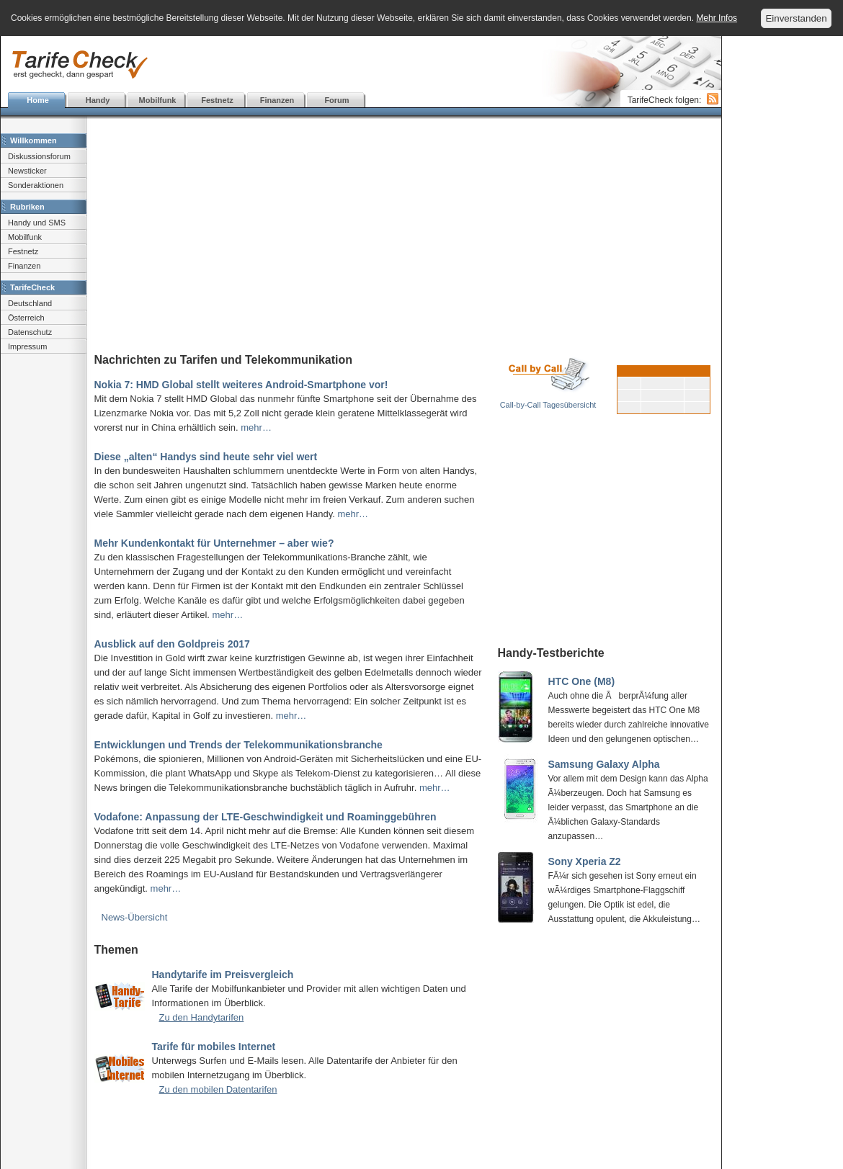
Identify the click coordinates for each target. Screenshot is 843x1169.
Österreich (26, 317)
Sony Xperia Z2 (584, 861)
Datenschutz (30, 332)
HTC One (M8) (581, 681)
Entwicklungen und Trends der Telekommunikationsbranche (238, 745)
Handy (98, 100)
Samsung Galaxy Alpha (604, 764)
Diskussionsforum (39, 156)
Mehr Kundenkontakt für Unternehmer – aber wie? (214, 543)
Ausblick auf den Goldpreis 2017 (172, 644)
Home (38, 100)
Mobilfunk (158, 100)
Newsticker (27, 170)
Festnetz (217, 100)
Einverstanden (795, 18)
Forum (336, 100)
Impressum (27, 346)
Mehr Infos (716, 18)
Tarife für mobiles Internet (214, 1046)
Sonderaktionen (35, 185)
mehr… (256, 427)
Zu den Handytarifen (201, 1017)
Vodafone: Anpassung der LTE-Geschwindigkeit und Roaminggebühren (265, 817)
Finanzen (277, 100)
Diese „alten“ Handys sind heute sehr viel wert (206, 456)
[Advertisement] (361, 64)
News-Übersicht (135, 917)
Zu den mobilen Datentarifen (218, 1089)
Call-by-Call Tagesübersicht (548, 404)
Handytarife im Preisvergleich (223, 974)
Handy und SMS (37, 222)
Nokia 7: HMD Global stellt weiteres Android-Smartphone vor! (241, 384)
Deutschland (30, 303)
